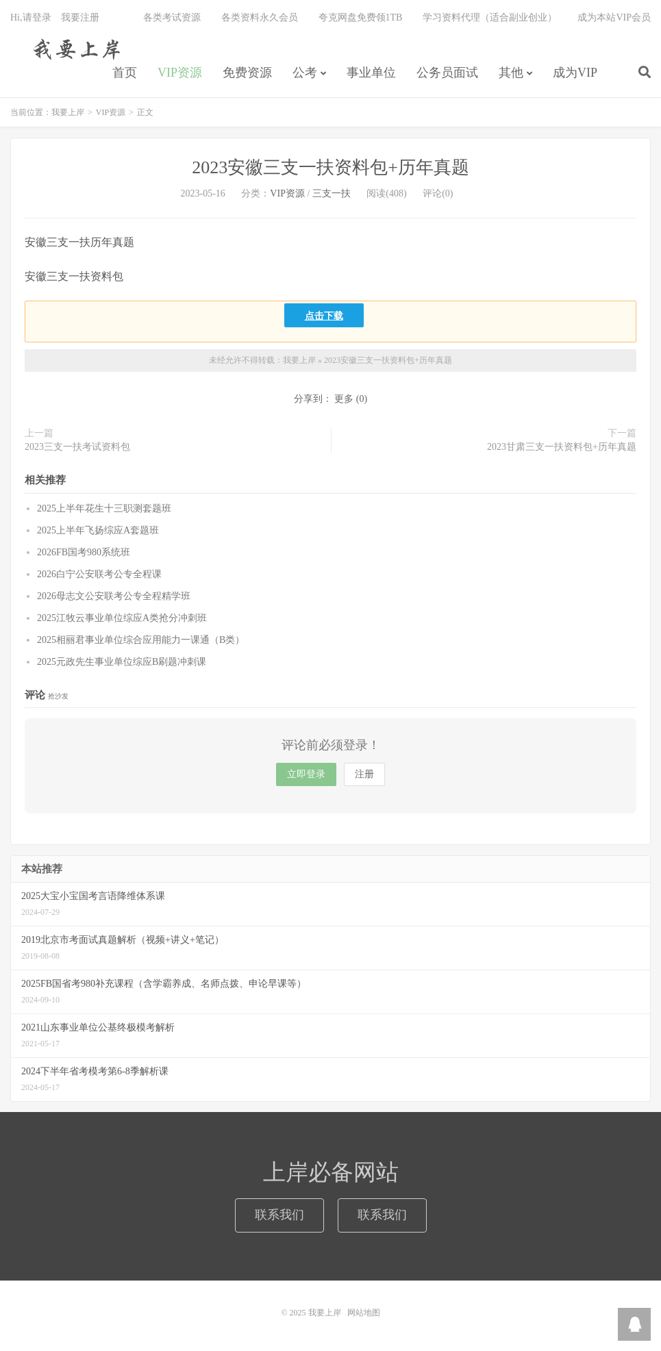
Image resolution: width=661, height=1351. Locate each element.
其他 (511, 72)
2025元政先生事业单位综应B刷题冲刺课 (121, 662)
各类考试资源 (172, 17)
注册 (364, 774)
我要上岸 (74, 49)
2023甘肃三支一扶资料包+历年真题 (561, 447)
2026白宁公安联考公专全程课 (99, 574)
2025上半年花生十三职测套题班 (104, 508)
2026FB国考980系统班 (83, 552)
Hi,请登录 (30, 17)
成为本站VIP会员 (614, 17)
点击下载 (324, 315)
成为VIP (575, 72)
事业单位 (371, 72)
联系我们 (279, 1215)
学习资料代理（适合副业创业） (490, 17)
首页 (124, 72)
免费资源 (247, 72)
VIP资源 (180, 72)
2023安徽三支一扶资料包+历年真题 (330, 167)
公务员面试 (447, 72)
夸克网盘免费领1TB (361, 17)
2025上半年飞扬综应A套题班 (98, 530)
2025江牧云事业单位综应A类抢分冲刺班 (122, 618)
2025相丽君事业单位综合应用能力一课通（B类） (141, 640)
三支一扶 (331, 193)
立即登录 (306, 774)
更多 (343, 399)
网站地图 (363, 1312)
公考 (304, 72)
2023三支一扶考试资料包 (77, 447)
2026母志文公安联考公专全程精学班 (113, 596)
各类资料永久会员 (259, 17)
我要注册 (80, 17)
